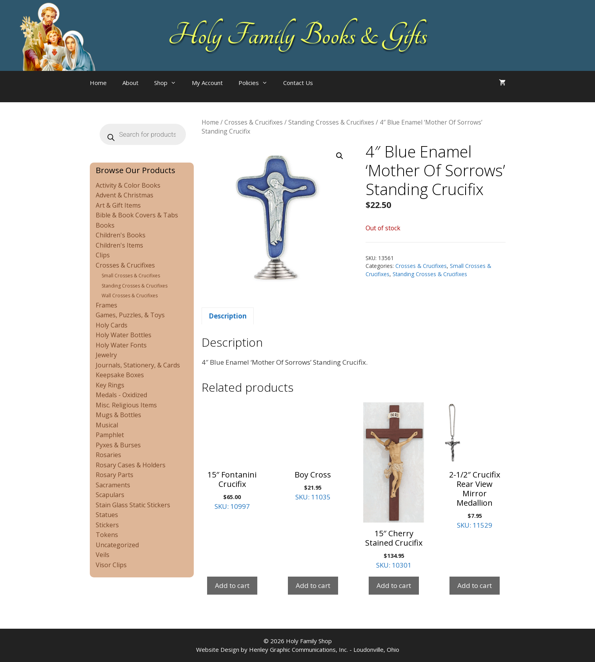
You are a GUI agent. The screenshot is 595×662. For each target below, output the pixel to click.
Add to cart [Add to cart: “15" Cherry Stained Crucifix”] (394, 585)
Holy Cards (111, 325)
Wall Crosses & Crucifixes (130, 295)
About (130, 83)
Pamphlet (110, 434)
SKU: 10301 (393, 486)
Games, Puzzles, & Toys (130, 315)
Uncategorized (117, 545)
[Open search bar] (336, 90)
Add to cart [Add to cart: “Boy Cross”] (313, 585)
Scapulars (110, 494)
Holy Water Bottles (123, 335)
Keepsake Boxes (120, 375)
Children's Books (121, 235)
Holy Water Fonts (121, 345)
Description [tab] (228, 315)
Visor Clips (111, 565)
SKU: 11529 (474, 466)
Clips (103, 255)
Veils (102, 554)
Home (98, 83)
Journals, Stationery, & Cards (138, 365)
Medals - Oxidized (121, 395)
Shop (169, 82)
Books (105, 225)
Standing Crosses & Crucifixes (331, 122)
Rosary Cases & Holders (131, 465)
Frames (106, 305)
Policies (256, 82)
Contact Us (298, 83)
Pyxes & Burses (118, 445)
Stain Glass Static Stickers (133, 505)
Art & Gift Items (118, 205)
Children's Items (119, 245)
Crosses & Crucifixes (253, 122)
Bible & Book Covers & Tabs (137, 215)
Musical (107, 425)
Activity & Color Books (128, 185)
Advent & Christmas (124, 195)
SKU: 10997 (232, 456)
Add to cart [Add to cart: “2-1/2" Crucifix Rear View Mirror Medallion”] (474, 585)
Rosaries (108, 454)
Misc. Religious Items (126, 405)
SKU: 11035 (313, 451)
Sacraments (113, 485)
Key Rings (110, 385)
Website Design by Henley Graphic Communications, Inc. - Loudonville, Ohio (297, 649)
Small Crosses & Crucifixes (131, 275)
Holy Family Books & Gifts (297, 35)
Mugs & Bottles (118, 415)
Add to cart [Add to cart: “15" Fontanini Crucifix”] (232, 585)
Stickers (107, 525)
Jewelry (106, 355)
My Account (207, 83)
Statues (107, 514)
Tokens (107, 534)
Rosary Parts (114, 474)
